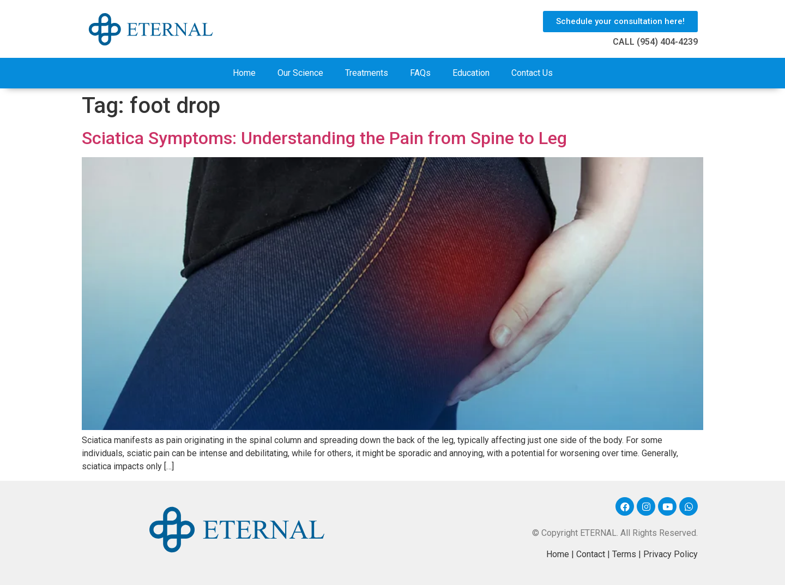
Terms (624, 554)
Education (471, 73)
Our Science (300, 73)
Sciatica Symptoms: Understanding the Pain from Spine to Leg (324, 138)
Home (244, 73)
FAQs (420, 73)
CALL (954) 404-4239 (655, 42)
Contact (590, 554)
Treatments (366, 73)
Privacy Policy (670, 554)
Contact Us (532, 73)
